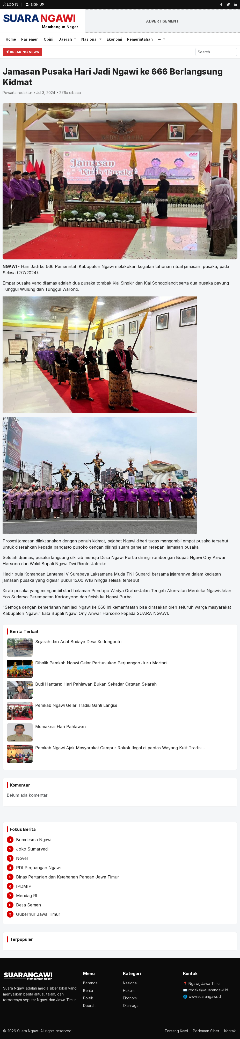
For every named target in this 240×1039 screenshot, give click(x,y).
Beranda (90, 983)
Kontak (230, 1031)
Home (11, 39)
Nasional (90, 39)
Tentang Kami (176, 1031)
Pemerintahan (140, 39)
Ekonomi (114, 39)
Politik (88, 998)
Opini (48, 39)
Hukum (129, 990)
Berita (88, 990)
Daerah (66, 39)
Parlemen (30, 39)
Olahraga (131, 1005)
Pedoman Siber (206, 1031)
